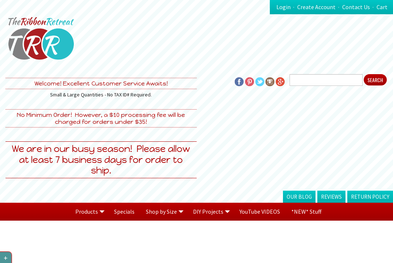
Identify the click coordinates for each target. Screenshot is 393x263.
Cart (382, 7)
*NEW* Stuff (306, 211)
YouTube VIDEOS (259, 211)
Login (283, 7)
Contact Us (356, 7)
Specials (124, 211)
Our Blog (299, 196)
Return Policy (370, 196)
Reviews (331, 196)
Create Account (316, 7)
